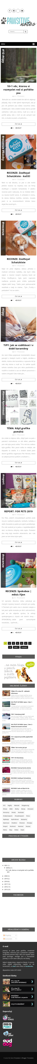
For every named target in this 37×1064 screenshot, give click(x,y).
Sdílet (19, 128)
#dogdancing (25, 805)
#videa (16, 830)
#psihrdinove (15, 819)
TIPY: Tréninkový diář (18, 714)
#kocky (23, 809)
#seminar (20, 826)
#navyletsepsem (19, 816)
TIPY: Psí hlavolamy (17, 758)
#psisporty (24, 819)
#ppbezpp (6, 819)
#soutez (28, 826)
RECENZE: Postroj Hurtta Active (21, 768)
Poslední (24, 647)
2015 (5, 889)
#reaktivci (14, 823)
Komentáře (7, 939)
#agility (10, 805)
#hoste (5, 809)
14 (10, 647)
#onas (28, 816)
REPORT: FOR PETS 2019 (18, 511)
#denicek (16, 805)
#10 (4, 805)
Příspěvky (7, 935)
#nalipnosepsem (7, 816)
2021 (5, 865)
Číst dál (18, 124)
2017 (5, 884)
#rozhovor (13, 826)
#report (5, 826)
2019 (5, 879)
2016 (5, 887)
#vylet (22, 830)
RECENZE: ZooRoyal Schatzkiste (21, 778)
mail (14, 966)
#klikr (11, 809)
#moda (14, 812)
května (8, 868)
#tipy (10, 830)
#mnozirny (6, 812)
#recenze (22, 823)
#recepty (29, 823)
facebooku (29, 966)
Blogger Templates (28, 1058)
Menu (3, 44)
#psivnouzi (6, 823)
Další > (16, 647)
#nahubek (21, 812)
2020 (5, 876)
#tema (5, 830)
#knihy (17, 809)
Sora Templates (15, 1058)
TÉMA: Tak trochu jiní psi (19, 747)
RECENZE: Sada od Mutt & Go (20, 788)
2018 (5, 881)
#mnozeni (30, 809)
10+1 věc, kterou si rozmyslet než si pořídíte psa (18, 90)
